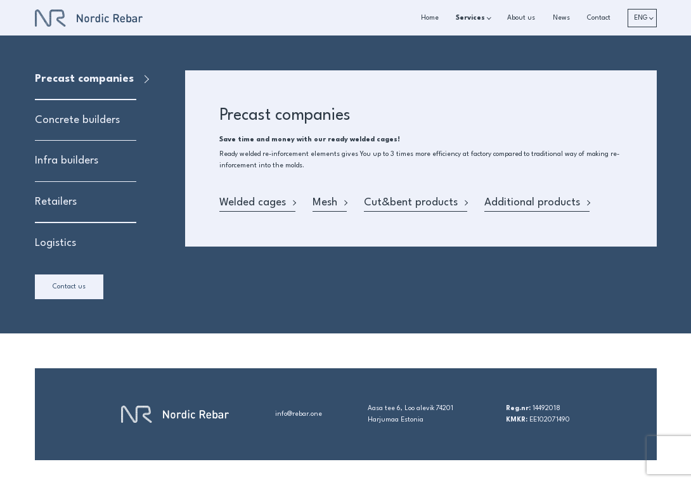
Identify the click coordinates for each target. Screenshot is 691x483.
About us (521, 18)
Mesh (330, 202)
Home (430, 18)
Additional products (537, 202)
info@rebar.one (298, 414)
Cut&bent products (415, 202)
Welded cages (257, 202)
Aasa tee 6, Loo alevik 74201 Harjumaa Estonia (410, 414)
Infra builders (66, 160)
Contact (598, 18)
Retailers (56, 201)
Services (470, 18)
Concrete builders (77, 120)
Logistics (55, 243)
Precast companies (84, 79)
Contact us (69, 286)
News (561, 18)
